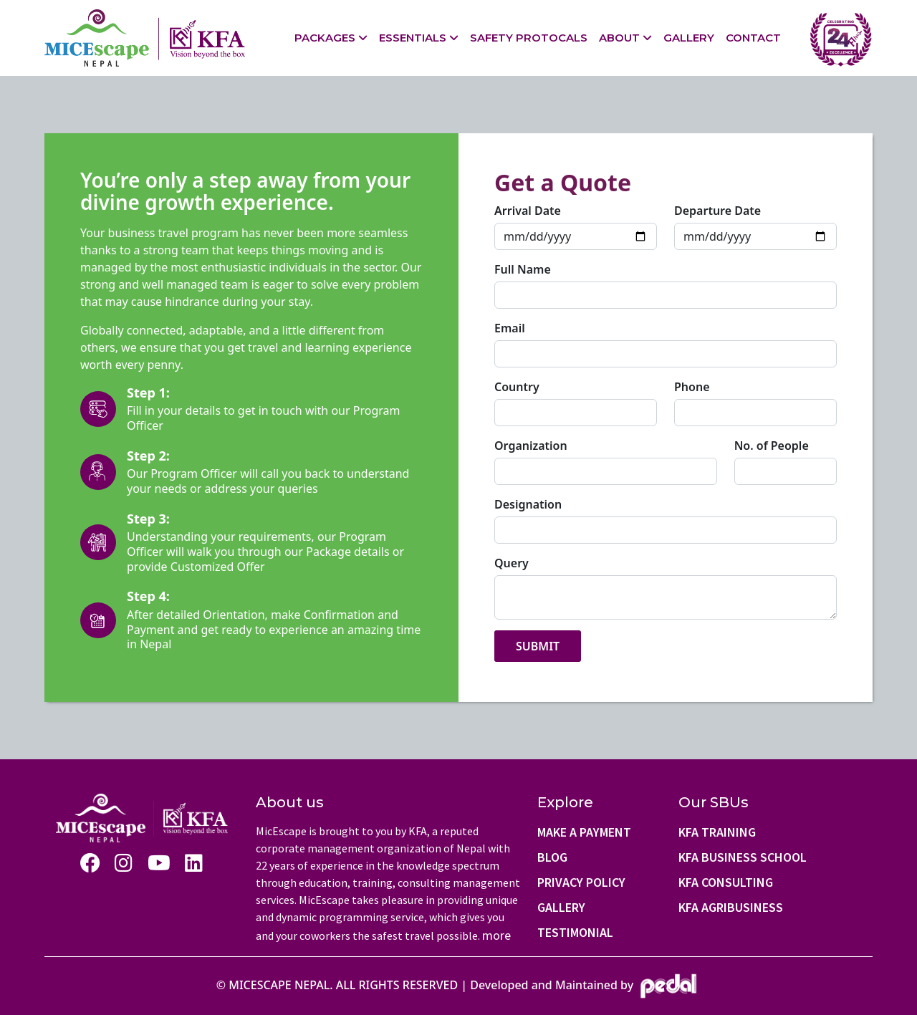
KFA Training (717, 832)
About (619, 37)
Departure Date (717, 210)
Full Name (522, 269)
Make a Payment (584, 832)
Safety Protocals (528, 37)
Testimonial (575, 932)
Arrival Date (527, 210)
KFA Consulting (725, 882)
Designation (528, 504)
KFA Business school (742, 857)
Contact (753, 37)
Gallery (688, 37)
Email (509, 328)
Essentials (412, 37)
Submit (538, 646)
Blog (552, 857)
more (496, 935)
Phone (692, 387)
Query (511, 563)
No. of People (771, 445)
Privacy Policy (581, 882)
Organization (530, 445)
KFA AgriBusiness (730, 907)
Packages (324, 37)
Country (516, 387)
